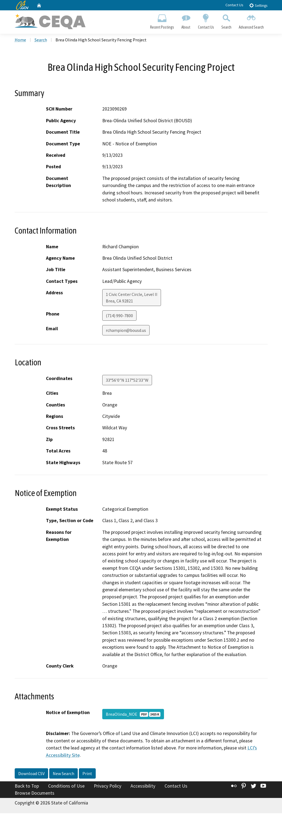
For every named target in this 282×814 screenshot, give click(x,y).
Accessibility (143, 787)
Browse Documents (34, 794)
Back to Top (27, 787)
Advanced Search (251, 21)
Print (87, 774)
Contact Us (234, 4)
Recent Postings (162, 21)
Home (20, 40)
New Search (63, 774)
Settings (258, 5)
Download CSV (31, 774)
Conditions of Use (66, 787)
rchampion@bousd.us (126, 331)
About (186, 21)
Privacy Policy (107, 787)
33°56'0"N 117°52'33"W (127, 381)
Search (226, 21)
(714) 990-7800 (119, 316)
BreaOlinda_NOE (133, 715)
